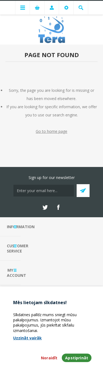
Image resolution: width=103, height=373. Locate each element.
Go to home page (51, 131)
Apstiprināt (76, 357)
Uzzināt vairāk (27, 337)
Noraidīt (49, 357)
